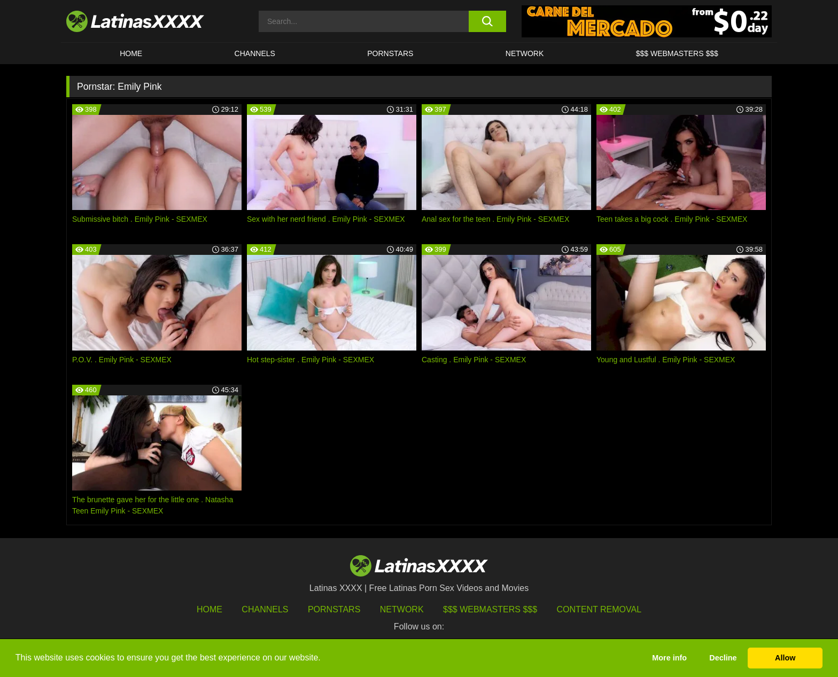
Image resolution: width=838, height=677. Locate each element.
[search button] (487, 21)
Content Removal (599, 609)
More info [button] (669, 657)
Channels (265, 609)
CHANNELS (255, 53)
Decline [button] (722, 657)
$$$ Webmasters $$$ (490, 609)
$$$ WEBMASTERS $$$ (677, 53)
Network (525, 53)
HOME (131, 53)
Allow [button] (785, 657)
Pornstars (390, 53)
